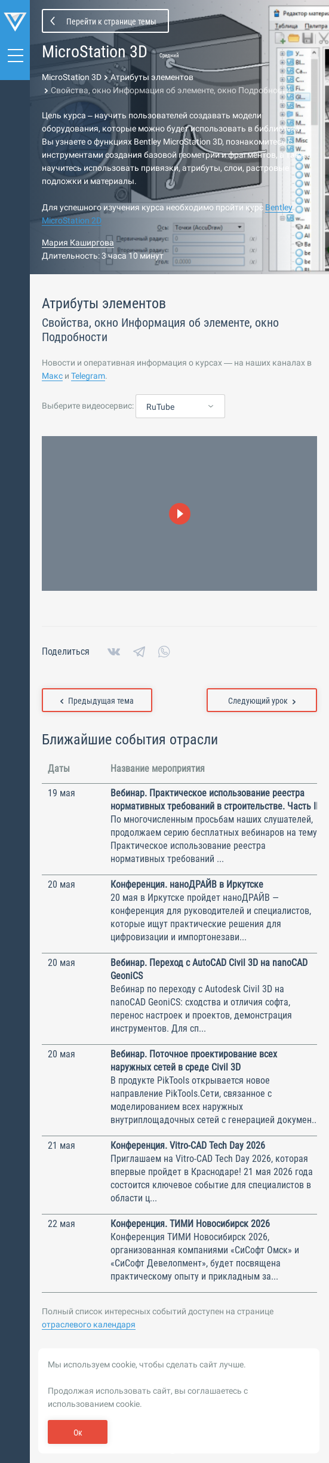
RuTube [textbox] (160, 407)
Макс (52, 376)
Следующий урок (262, 701)
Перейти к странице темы (111, 21)
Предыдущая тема (97, 701)
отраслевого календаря (89, 1324)
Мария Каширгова (78, 242)
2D (96, 220)
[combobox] (180, 407)
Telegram (88, 376)
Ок (77, 1432)
